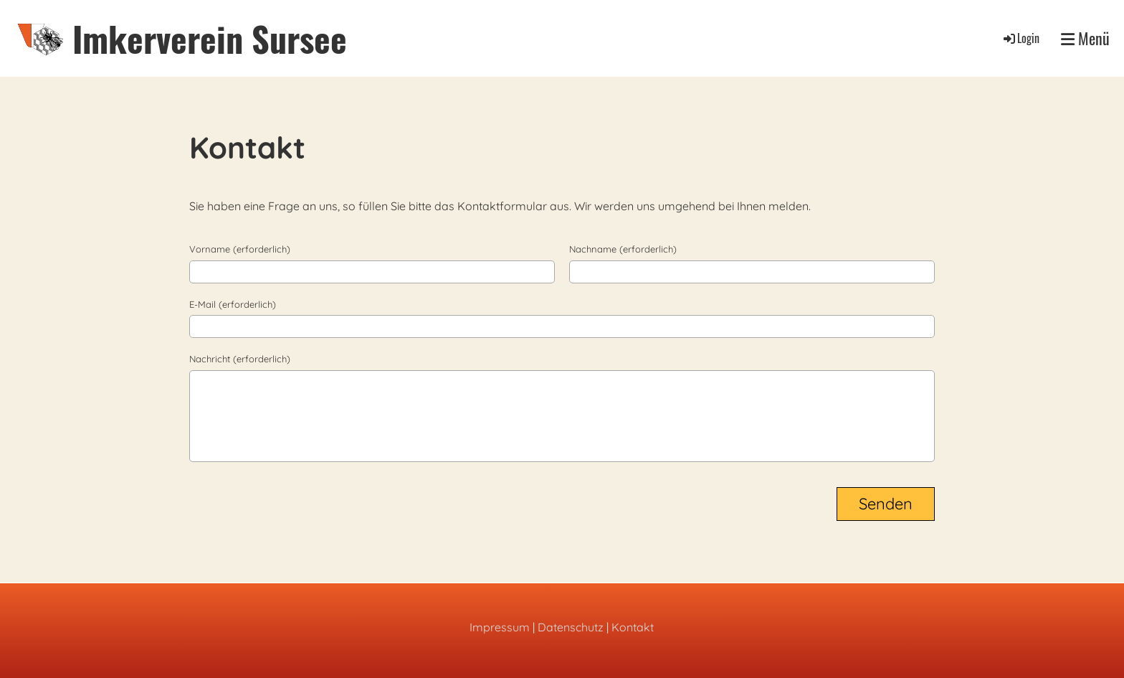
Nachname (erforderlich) (623, 249)
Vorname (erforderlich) (239, 249)
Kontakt (632, 627)
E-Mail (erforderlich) (232, 304)
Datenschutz (571, 627)
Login (1020, 38)
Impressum (500, 627)
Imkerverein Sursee (209, 38)
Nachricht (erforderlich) (239, 358)
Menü (1085, 38)
